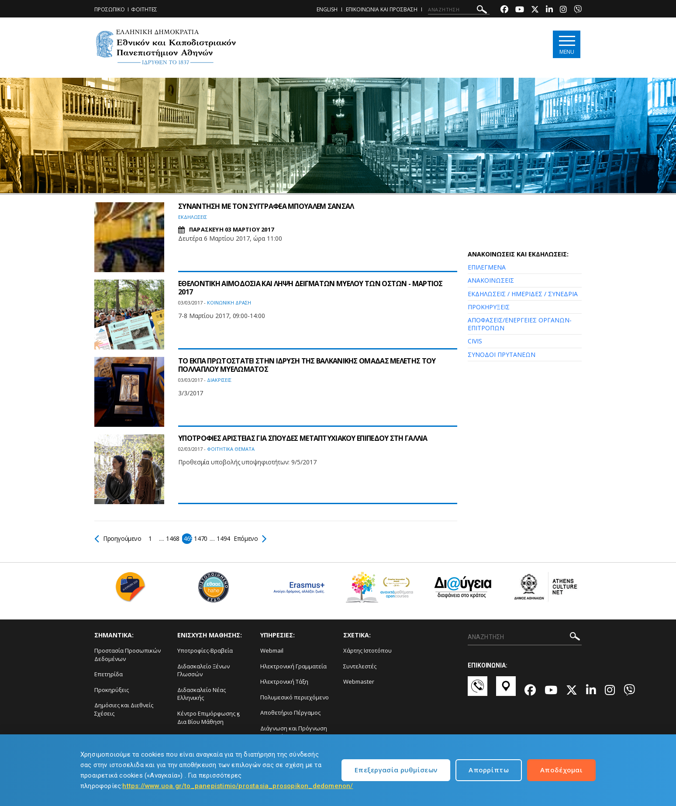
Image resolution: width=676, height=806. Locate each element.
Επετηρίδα (108, 674)
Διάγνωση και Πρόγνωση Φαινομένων (293, 732)
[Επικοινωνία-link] (477, 690)
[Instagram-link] (563, 10)
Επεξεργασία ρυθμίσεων (396, 769)
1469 (187, 538)
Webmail (271, 650)
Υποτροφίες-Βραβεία (205, 650)
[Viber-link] (578, 10)
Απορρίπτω (489, 769)
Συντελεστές (359, 666)
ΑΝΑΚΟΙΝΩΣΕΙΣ (491, 280)
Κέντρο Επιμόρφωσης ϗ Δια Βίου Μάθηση (208, 717)
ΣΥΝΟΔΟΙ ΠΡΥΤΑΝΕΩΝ (501, 354)
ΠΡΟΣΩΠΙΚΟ (109, 9)
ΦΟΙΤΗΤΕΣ (144, 9)
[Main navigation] (566, 44)
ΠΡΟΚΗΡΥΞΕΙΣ (489, 307)
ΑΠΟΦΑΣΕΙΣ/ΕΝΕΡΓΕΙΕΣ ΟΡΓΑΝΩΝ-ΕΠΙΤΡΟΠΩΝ (520, 324)
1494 (224, 538)
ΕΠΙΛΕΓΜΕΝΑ (487, 267)
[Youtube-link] (519, 10)
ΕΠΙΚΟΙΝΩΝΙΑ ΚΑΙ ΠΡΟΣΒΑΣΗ (381, 9)
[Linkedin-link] (549, 10)
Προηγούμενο (118, 538)
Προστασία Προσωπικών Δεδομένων (127, 655)
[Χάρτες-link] (506, 690)
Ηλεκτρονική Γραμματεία (293, 666)
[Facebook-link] (504, 10)
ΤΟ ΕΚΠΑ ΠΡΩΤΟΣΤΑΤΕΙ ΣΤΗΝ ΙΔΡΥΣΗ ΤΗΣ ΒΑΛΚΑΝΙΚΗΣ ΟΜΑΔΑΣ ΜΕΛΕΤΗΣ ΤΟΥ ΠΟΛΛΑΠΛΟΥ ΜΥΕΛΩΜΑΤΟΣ (307, 365)
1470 (201, 538)
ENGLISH (327, 9)
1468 (173, 538)
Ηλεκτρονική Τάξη (284, 681)
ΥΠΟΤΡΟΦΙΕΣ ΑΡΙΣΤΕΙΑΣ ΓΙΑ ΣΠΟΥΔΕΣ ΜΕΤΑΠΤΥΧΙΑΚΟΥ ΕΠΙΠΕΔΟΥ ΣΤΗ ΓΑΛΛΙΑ (303, 438)
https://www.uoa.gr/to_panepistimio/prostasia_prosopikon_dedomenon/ (237, 786)
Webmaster (358, 681)
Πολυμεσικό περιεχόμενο (294, 697)
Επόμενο (250, 538)
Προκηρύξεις (111, 690)
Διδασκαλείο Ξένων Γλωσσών (203, 670)
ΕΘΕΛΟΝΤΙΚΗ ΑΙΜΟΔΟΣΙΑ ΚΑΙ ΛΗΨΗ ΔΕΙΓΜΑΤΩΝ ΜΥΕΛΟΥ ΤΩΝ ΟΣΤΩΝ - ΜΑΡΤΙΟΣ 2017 (310, 288)
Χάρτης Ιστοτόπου (367, 650)
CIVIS (475, 341)
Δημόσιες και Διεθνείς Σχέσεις (123, 709)
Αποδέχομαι (561, 769)
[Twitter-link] (535, 10)
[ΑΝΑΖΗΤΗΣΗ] (459, 9)
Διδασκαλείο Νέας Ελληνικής (201, 694)
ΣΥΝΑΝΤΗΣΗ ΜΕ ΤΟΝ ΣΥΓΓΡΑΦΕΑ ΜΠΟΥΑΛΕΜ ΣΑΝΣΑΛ (266, 206)
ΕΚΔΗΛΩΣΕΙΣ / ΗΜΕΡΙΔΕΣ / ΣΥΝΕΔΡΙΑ (523, 294)
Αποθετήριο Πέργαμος (290, 712)
